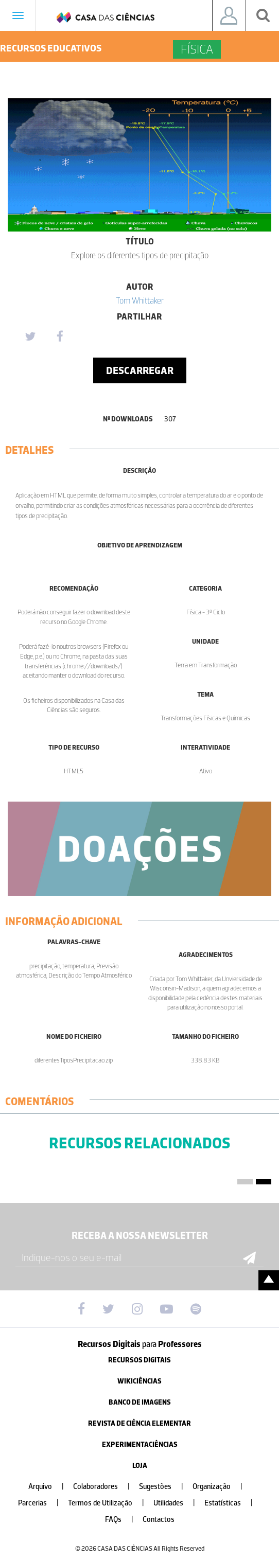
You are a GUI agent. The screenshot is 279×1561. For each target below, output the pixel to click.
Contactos (159, 1519)
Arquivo (50, 1487)
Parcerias (42, 1503)
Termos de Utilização (110, 1503)
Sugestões (165, 1487)
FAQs (123, 1519)
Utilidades (178, 1503)
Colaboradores (105, 1487)
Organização (222, 1487)
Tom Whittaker (140, 300)
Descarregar (139, 370)
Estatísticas (232, 1503)
